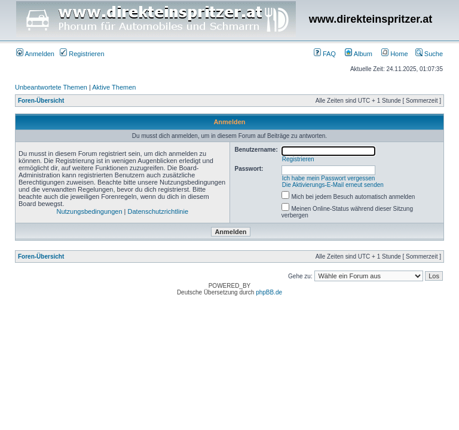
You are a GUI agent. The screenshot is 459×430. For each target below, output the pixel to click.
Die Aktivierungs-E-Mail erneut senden (333, 185)
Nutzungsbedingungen (89, 211)
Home (394, 53)
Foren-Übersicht (41, 100)
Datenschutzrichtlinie (158, 211)
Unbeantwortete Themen (51, 87)
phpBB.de (269, 292)
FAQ (325, 53)
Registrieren (82, 53)
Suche (429, 53)
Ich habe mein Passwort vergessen (328, 178)
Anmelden (35, 53)
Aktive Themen (114, 87)
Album (358, 53)
